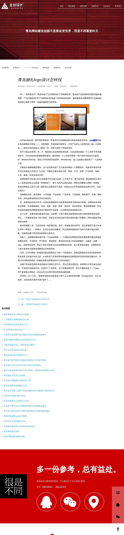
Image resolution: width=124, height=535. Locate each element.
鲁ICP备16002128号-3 (82, 521)
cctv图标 (93, 140)
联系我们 (118, 6)
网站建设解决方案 (67, 478)
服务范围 (83, 6)
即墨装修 (80, 489)
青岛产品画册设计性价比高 (37, 299)
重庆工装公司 (92, 489)
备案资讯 (57, 68)
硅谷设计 (77, 474)
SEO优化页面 (102, 474)
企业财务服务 (66, 493)
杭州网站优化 (105, 489)
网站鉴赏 (46, 68)
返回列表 (73, 86)
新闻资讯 (16, 68)
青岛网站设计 (66, 474)
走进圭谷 (106, 6)
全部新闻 (5, 68)
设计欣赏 (68, 68)
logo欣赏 (80, 478)
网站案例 (71, 6)
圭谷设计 (63, 86)
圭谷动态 (34, 68)
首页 (61, 6)
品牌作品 (95, 6)
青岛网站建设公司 (67, 489)
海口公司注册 (79, 493)
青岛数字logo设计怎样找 (36, 304)
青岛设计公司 (89, 474)
